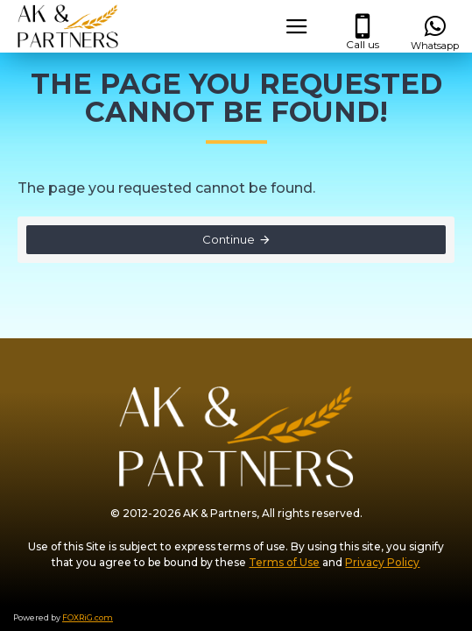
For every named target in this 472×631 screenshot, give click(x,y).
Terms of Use (284, 562)
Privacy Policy (382, 562)
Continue (228, 239)
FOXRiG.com (87, 617)
